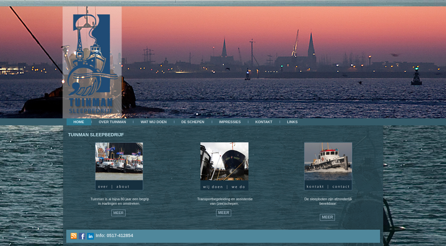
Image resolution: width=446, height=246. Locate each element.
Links (292, 122)
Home (79, 122)
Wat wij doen (153, 122)
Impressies (230, 122)
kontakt (263, 122)
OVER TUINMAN (112, 122)
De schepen (193, 122)
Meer (118, 213)
